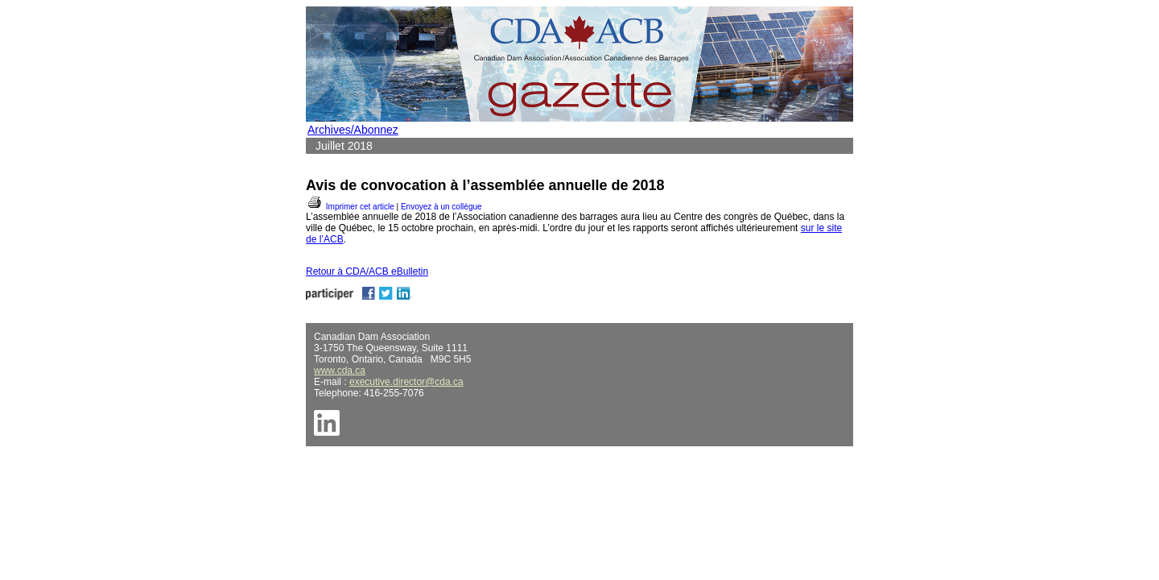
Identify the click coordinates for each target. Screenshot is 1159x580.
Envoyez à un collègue (441, 206)
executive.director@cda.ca (406, 381)
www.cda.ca (339, 370)
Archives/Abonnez (352, 129)
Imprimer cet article (350, 206)
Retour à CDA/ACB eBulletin (367, 271)
